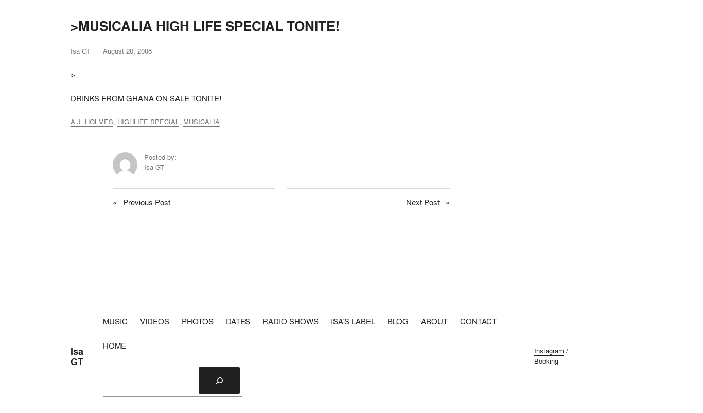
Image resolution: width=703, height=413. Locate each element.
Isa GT (77, 357)
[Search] (219, 380)
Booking (546, 361)
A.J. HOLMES (92, 121)
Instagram (549, 350)
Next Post (423, 202)
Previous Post (146, 202)
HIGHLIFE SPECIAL (148, 121)
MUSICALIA (201, 121)
